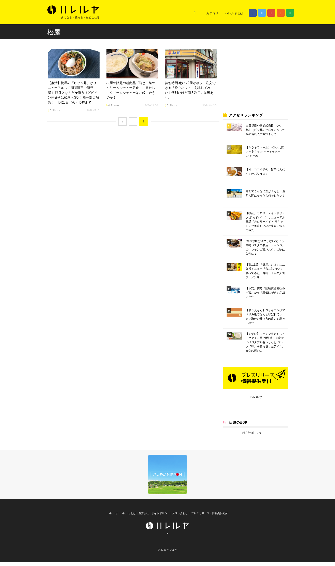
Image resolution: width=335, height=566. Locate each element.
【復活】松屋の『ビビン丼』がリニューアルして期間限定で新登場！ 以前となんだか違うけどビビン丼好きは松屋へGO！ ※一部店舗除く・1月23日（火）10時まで (73, 92)
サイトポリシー (160, 517)
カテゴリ (212, 13)
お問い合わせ (180, 517)
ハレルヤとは (234, 13)
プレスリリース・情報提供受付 (208, 517)
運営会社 (144, 517)
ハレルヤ (256, 397)
